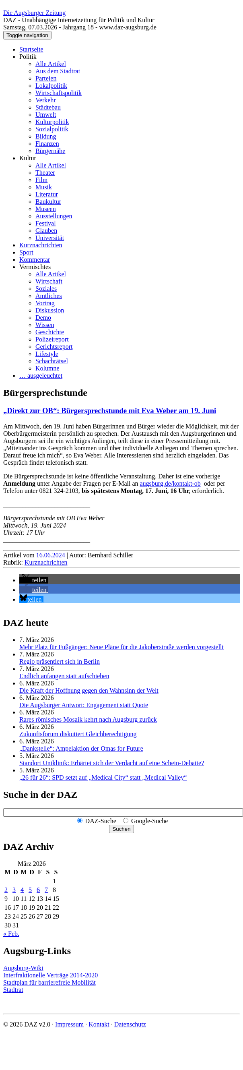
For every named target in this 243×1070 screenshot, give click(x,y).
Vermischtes (35, 266)
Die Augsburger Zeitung (34, 12)
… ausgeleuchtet (40, 375)
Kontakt (99, 1024)
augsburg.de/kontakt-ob (170, 483)
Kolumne (47, 368)
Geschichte (49, 332)
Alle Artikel (50, 63)
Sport (26, 252)
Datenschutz (130, 1024)
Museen (45, 208)
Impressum (69, 1024)
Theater (45, 172)
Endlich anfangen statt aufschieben (64, 676)
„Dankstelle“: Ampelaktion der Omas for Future (81, 748)
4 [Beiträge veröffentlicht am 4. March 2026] (22, 889)
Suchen (121, 829)
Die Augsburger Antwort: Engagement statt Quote (83, 705)
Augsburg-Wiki (23, 967)
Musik (43, 187)
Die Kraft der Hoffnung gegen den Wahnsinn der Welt (89, 690)
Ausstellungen (53, 216)
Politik (28, 56)
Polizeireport (52, 339)
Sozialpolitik (51, 129)
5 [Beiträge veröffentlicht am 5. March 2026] (30, 889)
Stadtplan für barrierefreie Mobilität (49, 982)
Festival (45, 223)
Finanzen (47, 143)
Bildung (45, 136)
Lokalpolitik (51, 85)
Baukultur (48, 201)
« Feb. (11, 933)
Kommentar (34, 259)
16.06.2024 (51, 555)
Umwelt (45, 114)
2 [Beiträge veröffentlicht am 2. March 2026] (6, 889)
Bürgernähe (50, 150)
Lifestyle (46, 353)
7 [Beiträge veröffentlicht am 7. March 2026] (46, 889)
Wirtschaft (48, 281)
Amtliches (48, 295)
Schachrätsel (51, 361)
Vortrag (45, 303)
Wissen (44, 324)
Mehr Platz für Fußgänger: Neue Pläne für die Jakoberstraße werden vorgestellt (121, 647)
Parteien (45, 78)
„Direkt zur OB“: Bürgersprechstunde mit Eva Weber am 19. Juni (109, 410)
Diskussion (49, 310)
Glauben (46, 230)
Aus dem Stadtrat (57, 71)
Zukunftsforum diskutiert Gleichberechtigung (77, 734)
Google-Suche (149, 821)
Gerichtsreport (53, 346)
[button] (33, 580)
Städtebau (48, 107)
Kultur (27, 158)
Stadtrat (13, 989)
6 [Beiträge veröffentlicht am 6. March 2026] (38, 889)
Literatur (46, 194)
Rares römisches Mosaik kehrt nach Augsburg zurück (88, 719)
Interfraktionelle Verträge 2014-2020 (50, 975)
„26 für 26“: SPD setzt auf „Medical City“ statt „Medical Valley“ (103, 777)
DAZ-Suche (100, 821)
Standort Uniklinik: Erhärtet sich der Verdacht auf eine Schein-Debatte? (111, 763)
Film (41, 179)
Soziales (46, 288)
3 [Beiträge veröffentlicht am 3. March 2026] (14, 889)
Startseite (31, 49)
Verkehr (45, 100)
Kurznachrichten (40, 245)
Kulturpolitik (52, 121)
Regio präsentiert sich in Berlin (59, 661)
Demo (43, 317)
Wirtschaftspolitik (58, 92)
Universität (49, 237)
